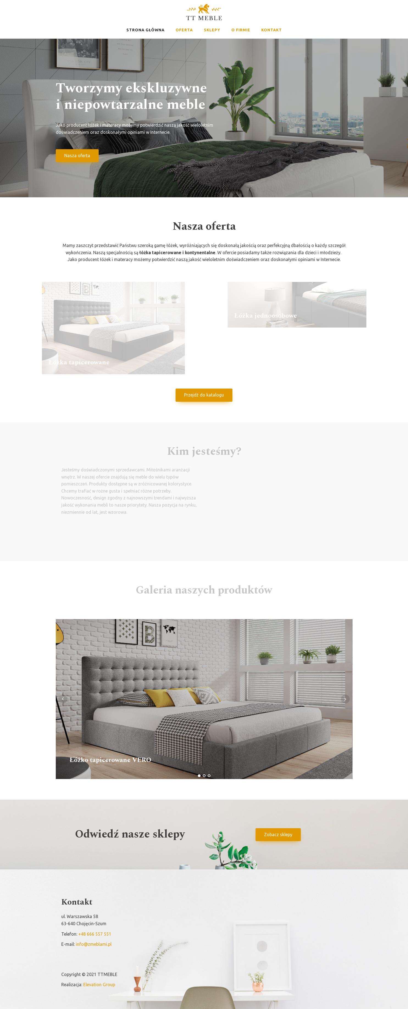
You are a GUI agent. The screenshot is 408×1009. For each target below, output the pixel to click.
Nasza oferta (77, 156)
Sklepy (212, 30)
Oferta (184, 30)
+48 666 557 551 (94, 934)
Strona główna (145, 30)
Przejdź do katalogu (204, 394)
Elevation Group (99, 984)
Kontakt (271, 30)
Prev (63, 699)
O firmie (240, 30)
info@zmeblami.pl (94, 944)
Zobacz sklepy (278, 834)
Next (345, 699)
